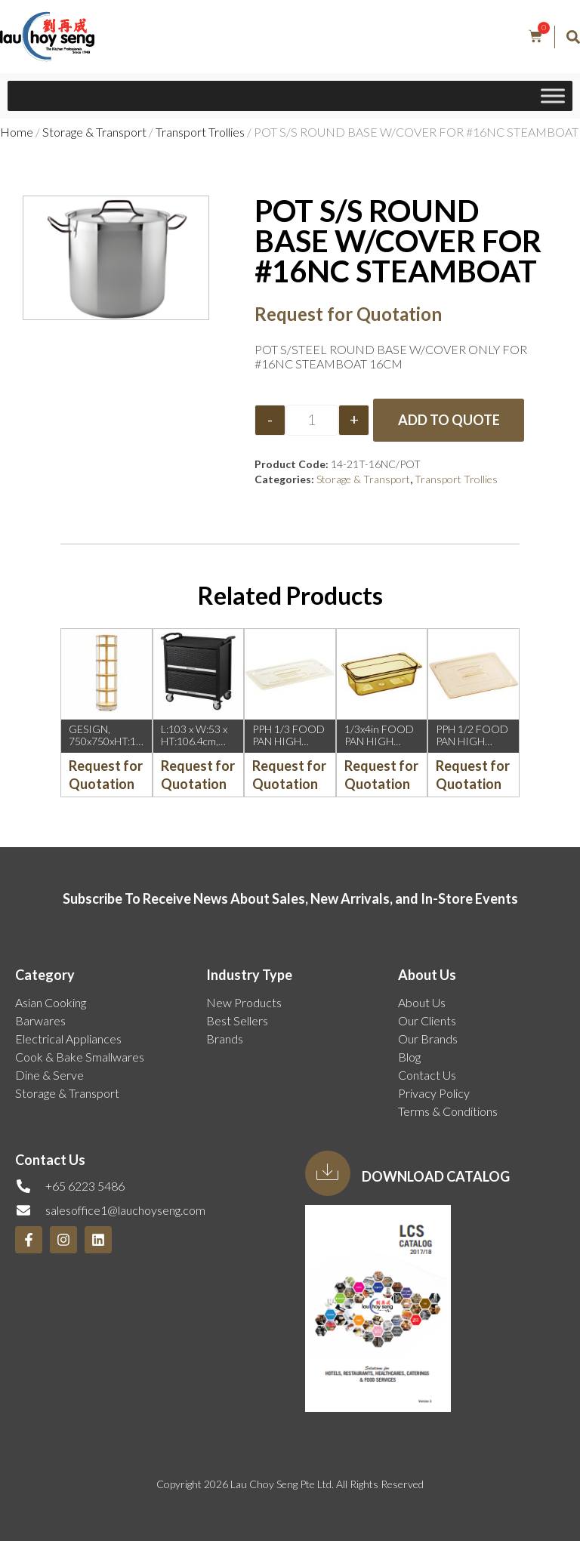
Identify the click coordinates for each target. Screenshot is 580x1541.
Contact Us (427, 1075)
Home (16, 132)
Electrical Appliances (68, 1038)
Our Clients (427, 1020)
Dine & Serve (49, 1075)
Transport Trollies (200, 132)
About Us (422, 1002)
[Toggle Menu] (553, 95)
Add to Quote (449, 419)
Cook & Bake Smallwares (79, 1056)
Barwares (40, 1020)
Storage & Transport (94, 132)
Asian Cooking (50, 1002)
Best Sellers (237, 1020)
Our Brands (428, 1038)
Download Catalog (436, 1176)
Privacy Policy (434, 1093)
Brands (224, 1038)
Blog (409, 1056)
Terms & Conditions (448, 1111)
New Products (244, 1002)
